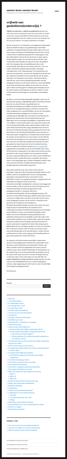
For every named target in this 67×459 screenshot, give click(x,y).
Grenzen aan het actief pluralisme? (20, 313)
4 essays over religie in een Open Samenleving (24, 428)
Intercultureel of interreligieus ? (23, 334)
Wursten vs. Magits (14, 407)
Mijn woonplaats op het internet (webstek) (22, 430)
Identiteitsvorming (14, 324)
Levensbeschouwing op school (18, 360)
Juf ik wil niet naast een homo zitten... (21, 346)
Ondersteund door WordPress (31, 454)
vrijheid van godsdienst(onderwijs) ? (20, 390)
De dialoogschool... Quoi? (16, 306)
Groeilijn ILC (12, 315)
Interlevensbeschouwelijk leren (19, 327)
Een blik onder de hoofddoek (18, 310)
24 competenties (41, 146)
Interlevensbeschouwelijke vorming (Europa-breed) (27, 331)
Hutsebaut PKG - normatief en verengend (22, 322)
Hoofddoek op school (15, 320)
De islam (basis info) (15, 308)
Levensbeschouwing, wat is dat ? (21, 397)
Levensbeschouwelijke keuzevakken (20, 353)
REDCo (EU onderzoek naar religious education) (24, 371)
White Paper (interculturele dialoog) (20, 402)
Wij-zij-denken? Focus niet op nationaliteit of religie (26, 404)
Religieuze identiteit (15, 386)
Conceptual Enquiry (15, 301)
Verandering (12, 388)
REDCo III (13, 378)
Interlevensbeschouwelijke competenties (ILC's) (26, 329)
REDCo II (13, 376)
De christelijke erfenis (16, 303)
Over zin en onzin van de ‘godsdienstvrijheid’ (23, 425)
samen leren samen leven (22, 10)
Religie (12, 400)
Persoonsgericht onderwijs (17, 364)
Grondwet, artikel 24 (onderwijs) (19, 317)
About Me (11, 299)
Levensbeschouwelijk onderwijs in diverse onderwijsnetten (28, 348)
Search (9, 283)
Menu (57, 11)
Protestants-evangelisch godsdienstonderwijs (24, 367)
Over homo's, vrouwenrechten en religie (22, 362)
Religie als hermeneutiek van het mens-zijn (23, 381)
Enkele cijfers (14, 350)
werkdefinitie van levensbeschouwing (21, 393)
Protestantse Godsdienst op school (20, 369)
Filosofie (13, 395)
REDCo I (12, 374)
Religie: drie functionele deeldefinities (21, 383)
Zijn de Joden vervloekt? (16, 409)
